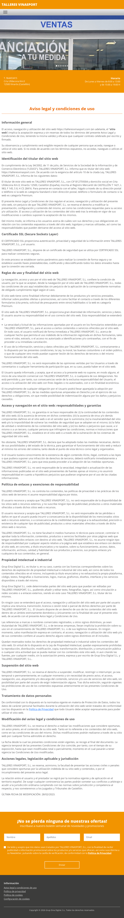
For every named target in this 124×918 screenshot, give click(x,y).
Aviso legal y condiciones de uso (20, 887)
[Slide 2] (61, 66)
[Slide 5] (67, 66)
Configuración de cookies (17, 898)
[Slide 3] (63, 66)
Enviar (62, 864)
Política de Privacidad (41, 709)
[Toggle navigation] (5, 12)
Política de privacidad (15, 891)
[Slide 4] (65, 66)
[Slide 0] (56, 66)
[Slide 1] (58, 66)
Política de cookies (13, 895)
